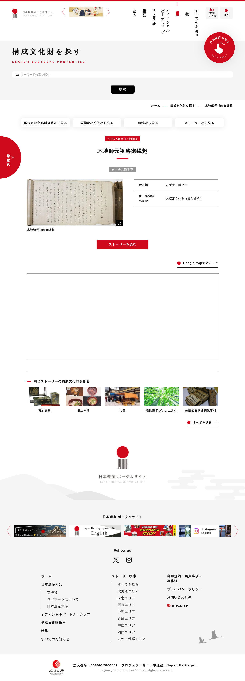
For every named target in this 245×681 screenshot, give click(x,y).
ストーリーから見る (199, 123)
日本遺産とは (144, 11)
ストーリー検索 (154, 13)
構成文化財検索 (177, 9)
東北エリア (126, 598)
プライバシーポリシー (184, 589)
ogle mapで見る (197, 263)
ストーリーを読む (123, 244)
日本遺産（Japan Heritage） (173, 665)
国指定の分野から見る (97, 123)
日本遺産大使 (57, 606)
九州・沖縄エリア (132, 639)
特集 (44, 631)
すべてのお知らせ (197, 21)
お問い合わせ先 (179, 597)
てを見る (202, 422)
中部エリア (126, 612)
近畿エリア (126, 618)
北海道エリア (128, 591)
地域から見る (148, 123)
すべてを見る (128, 584)
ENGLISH (180, 606)
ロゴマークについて (63, 599)
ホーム (134, 11)
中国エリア (126, 625)
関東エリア (126, 605)
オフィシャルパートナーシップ (165, 19)
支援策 (52, 592)
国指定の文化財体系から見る (45, 123)
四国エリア (126, 632)
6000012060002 (104, 665)
